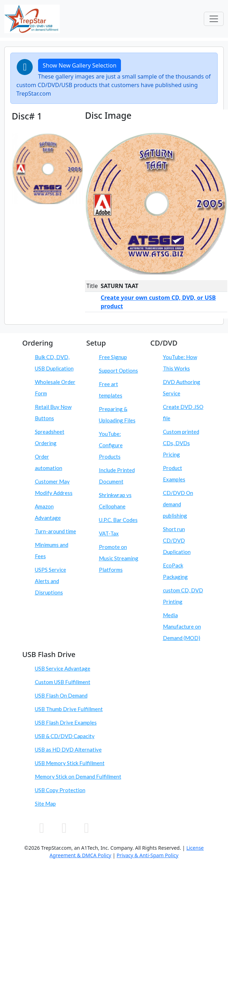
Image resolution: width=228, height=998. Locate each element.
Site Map (45, 803)
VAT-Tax (109, 533)
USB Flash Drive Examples (66, 722)
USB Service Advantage (62, 668)
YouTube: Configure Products (111, 445)
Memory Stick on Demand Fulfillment (78, 776)
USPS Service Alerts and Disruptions (50, 581)
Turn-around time (55, 531)
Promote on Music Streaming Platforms (118, 558)
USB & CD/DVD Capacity (65, 736)
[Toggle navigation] (214, 19)
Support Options (118, 370)
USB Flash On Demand (61, 695)
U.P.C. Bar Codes (118, 520)
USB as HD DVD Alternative (68, 749)
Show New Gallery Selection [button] (79, 65)
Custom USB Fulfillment (62, 682)
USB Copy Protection (60, 790)
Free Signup (113, 357)
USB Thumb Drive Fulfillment (69, 709)
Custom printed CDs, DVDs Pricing (181, 443)
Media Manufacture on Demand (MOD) (182, 626)
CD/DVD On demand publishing (178, 504)
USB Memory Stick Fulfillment (70, 763)
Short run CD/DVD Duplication (177, 540)
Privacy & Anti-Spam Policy (148, 855)
